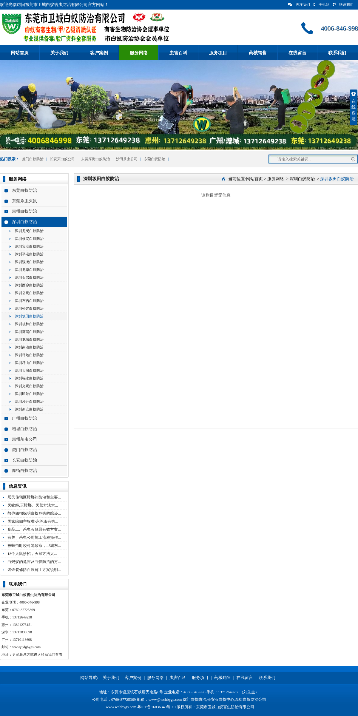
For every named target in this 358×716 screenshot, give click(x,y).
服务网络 (139, 52)
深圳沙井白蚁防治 (29, 401)
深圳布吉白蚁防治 (29, 301)
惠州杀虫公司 (24, 439)
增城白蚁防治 (24, 429)
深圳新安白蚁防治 (29, 409)
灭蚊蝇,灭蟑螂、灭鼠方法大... (32, 505)
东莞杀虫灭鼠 (24, 201)
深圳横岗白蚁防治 (29, 239)
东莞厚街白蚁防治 (95, 159)
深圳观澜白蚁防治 (29, 262)
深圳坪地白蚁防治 (29, 355)
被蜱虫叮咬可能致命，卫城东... (34, 545)
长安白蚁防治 (24, 460)
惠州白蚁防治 (24, 211)
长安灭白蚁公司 (62, 159)
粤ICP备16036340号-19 (156, 707)
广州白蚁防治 (24, 418)
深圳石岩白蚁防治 (29, 277)
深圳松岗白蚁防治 (29, 308)
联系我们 (343, 4)
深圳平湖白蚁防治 (29, 254)
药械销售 (258, 52)
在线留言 (297, 52)
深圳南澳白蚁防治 (29, 347)
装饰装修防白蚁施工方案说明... (34, 569)
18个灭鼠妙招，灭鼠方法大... (32, 553)
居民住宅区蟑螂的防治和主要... (34, 497)
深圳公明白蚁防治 (29, 293)
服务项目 (218, 52)
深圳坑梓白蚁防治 (29, 324)
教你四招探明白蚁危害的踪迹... (34, 513)
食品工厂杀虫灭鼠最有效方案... (34, 529)
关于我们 (59, 52)
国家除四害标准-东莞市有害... (32, 521)
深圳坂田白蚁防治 (29, 316)
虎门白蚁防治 (32, 159)
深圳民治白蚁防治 (29, 394)
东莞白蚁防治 (154, 159)
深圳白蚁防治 (24, 222)
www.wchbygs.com (121, 707)
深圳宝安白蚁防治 (29, 246)
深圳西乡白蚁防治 (29, 285)
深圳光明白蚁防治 (29, 386)
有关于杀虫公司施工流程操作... (34, 537)
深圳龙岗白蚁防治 (29, 231)
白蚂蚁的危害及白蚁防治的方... (34, 561)
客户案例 (99, 52)
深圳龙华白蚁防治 (29, 270)
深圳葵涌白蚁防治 (29, 332)
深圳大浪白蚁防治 (29, 370)
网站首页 (20, 52)
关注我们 (299, 4)
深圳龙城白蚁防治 (29, 339)
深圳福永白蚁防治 (29, 378)
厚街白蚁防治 (24, 470)
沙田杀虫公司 (127, 159)
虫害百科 (178, 52)
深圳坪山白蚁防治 (29, 363)
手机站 (321, 4)
